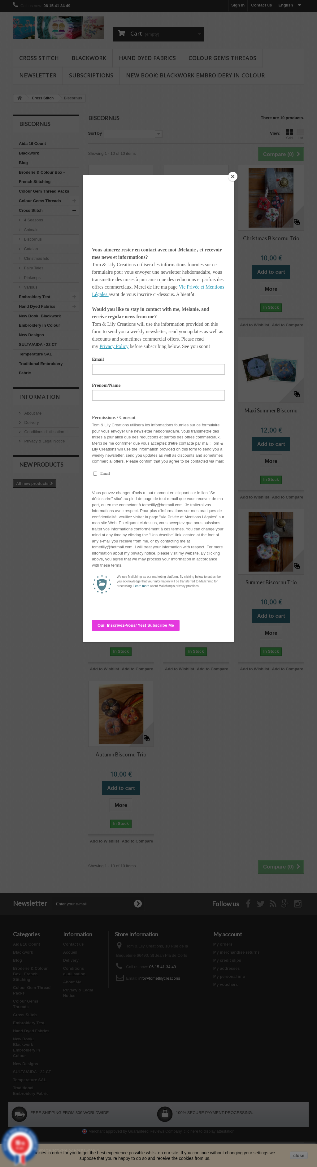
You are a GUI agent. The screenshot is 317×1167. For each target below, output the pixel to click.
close (298, 1155)
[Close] (232, 176)
